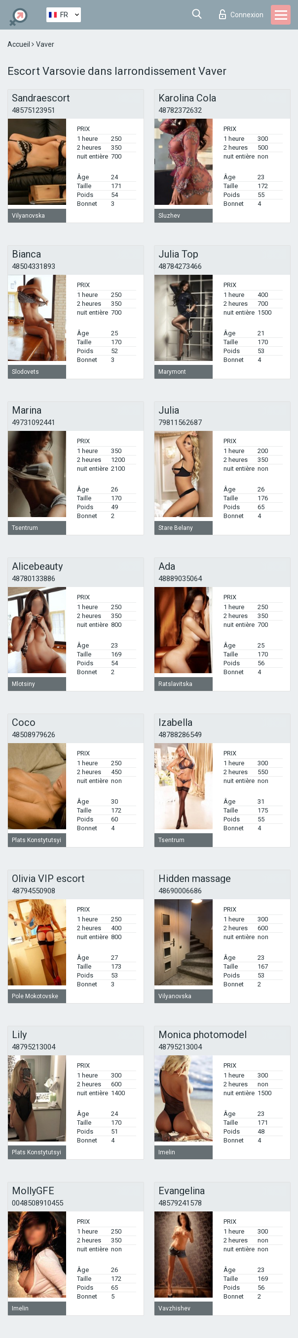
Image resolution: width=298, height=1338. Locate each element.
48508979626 (33, 734)
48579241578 (180, 1203)
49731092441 (33, 422)
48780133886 (33, 578)
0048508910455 (37, 1203)
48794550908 (33, 890)
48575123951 (33, 110)
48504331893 (33, 266)
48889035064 (180, 578)
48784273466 (180, 266)
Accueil (19, 44)
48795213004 (33, 1047)
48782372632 (180, 110)
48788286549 (180, 734)
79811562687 (180, 422)
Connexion (241, 14)
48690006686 (180, 890)
